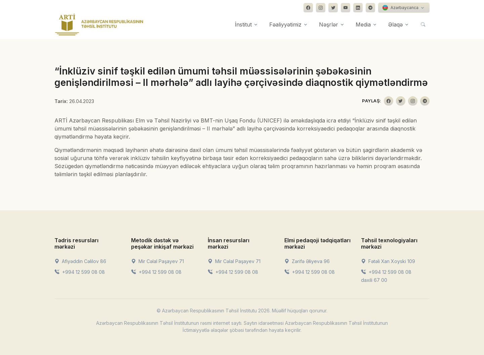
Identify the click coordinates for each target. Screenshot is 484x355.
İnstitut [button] (243, 24)
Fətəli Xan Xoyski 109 (388, 261)
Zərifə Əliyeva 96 (307, 261)
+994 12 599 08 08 (79, 272)
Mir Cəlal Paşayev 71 (157, 261)
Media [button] (363, 24)
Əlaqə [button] (395, 24)
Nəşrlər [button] (328, 24)
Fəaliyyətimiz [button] (285, 24)
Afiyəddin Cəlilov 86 (80, 261)
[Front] (99, 24)
